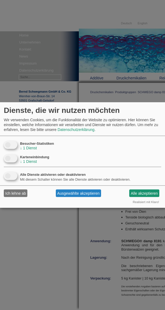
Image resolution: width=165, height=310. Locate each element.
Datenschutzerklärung (75, 129)
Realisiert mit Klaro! (146, 202)
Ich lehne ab (15, 193)
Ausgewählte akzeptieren (78, 193)
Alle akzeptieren (144, 193)
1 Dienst (28, 148)
